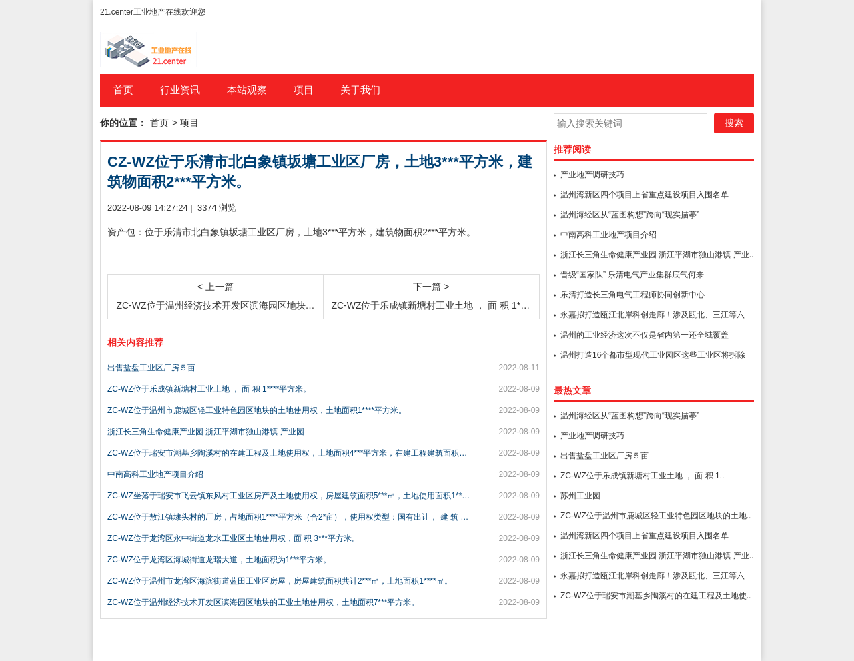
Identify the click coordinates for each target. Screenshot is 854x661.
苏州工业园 (580, 495)
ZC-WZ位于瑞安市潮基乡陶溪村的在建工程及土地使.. (655, 595)
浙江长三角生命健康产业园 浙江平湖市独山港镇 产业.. (656, 254)
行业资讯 (180, 89)
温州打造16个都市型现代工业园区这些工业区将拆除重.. (652, 355)
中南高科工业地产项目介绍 (608, 234)
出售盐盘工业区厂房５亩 (604, 455)
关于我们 (360, 89)
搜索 (734, 122)
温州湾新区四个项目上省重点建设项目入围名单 (644, 194)
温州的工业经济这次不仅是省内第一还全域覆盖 (644, 335)
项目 (304, 89)
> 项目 (185, 122)
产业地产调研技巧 (592, 174)
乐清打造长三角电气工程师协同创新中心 (632, 294)
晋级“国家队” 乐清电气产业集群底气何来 (632, 274)
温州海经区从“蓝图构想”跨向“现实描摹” (629, 214)
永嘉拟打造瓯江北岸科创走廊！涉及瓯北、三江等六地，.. (652, 315)
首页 (123, 89)
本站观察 (247, 89)
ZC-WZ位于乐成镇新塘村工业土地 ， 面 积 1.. (642, 475)
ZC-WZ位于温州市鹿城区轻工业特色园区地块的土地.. (655, 515)
